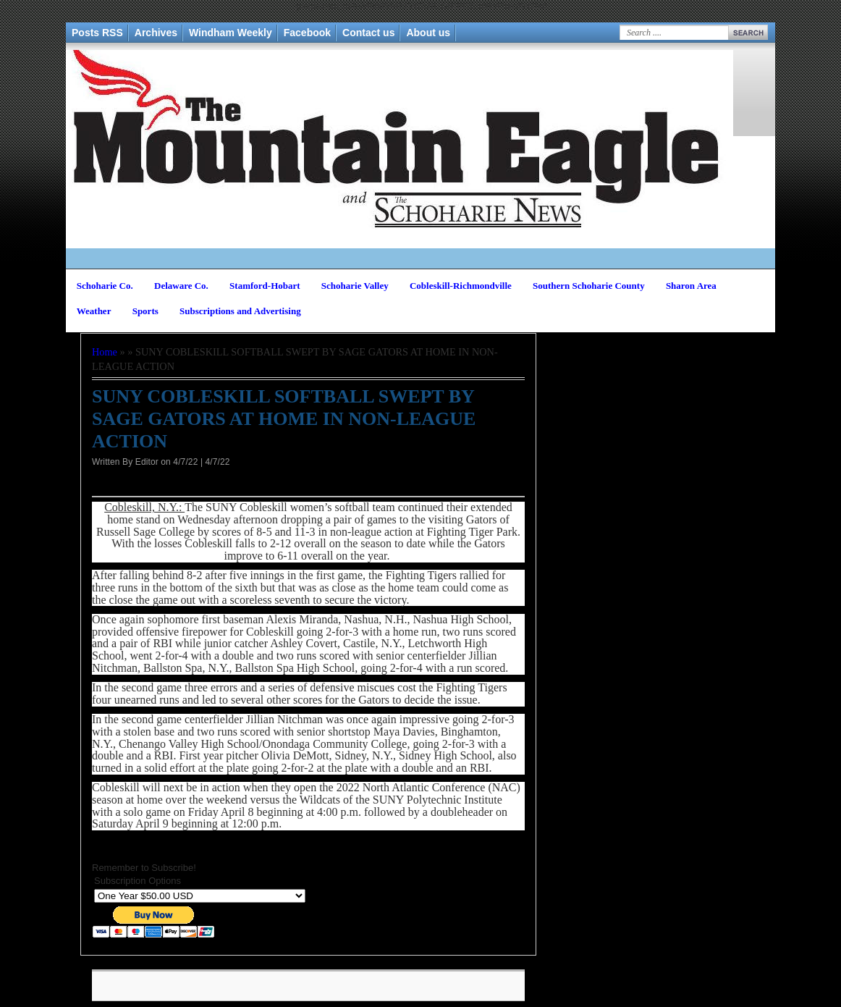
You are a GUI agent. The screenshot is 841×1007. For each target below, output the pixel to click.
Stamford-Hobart (264, 285)
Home (104, 352)
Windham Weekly (230, 32)
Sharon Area (691, 285)
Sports (145, 311)
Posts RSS (97, 32)
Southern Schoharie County (589, 285)
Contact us (368, 32)
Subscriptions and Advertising (240, 311)
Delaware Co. (181, 285)
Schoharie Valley (355, 285)
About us (428, 32)
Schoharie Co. (105, 285)
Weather (94, 311)
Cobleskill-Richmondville (461, 285)
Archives (156, 32)
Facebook (307, 32)
